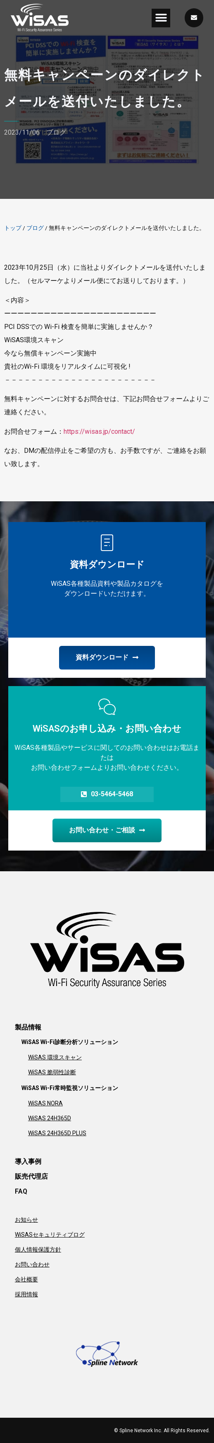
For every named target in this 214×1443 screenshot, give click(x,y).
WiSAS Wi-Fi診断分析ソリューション (69, 1042)
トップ (12, 228)
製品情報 (28, 1027)
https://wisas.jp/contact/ (99, 431)
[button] (161, 18)
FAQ (21, 1191)
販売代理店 (31, 1176)
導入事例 (28, 1161)
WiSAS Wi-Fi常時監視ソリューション (69, 1088)
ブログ (56, 132)
